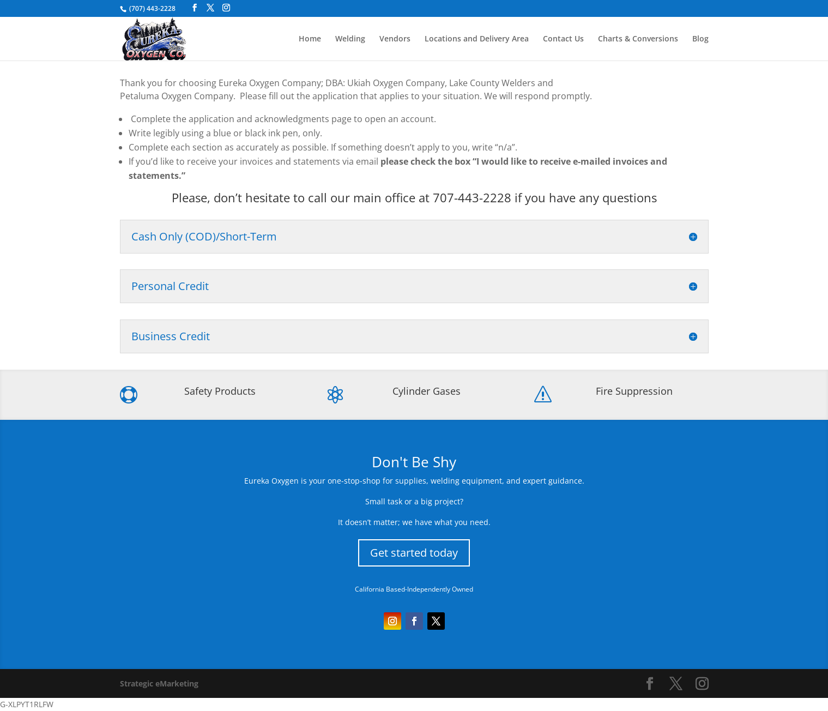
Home (310, 39)
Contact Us (563, 39)
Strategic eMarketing (159, 683)
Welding (350, 39)
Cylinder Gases (426, 390)
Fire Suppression (634, 390)
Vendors (394, 39)
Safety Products (220, 390)
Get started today (414, 552)
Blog (700, 39)
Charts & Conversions (638, 39)
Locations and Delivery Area (477, 39)
